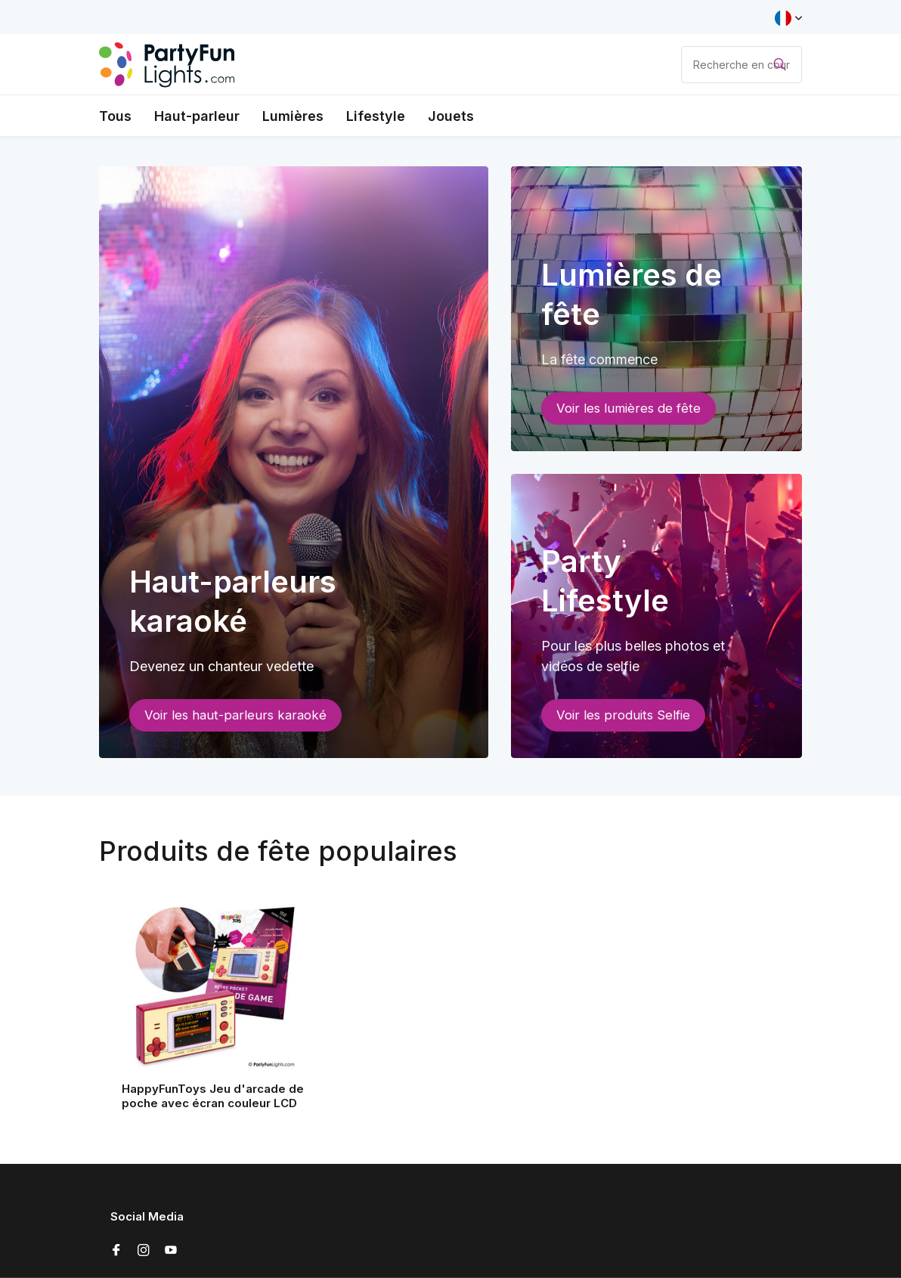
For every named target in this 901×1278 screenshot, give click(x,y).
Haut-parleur (197, 116)
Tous (115, 116)
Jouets (451, 116)
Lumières (293, 116)
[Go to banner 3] (656, 616)
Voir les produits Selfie (623, 715)
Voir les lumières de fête (628, 408)
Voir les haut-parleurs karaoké (235, 715)
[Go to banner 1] (293, 462)
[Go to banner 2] (656, 308)
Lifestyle (375, 116)
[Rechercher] (741, 64)
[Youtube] (171, 1250)
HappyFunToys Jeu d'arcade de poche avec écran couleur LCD (213, 1096)
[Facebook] (116, 1250)
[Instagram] (144, 1250)
